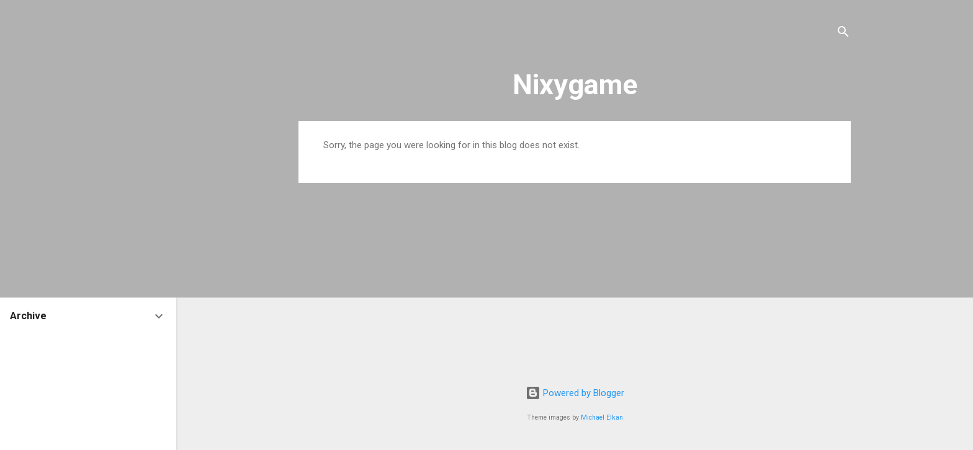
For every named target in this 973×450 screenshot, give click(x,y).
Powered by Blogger (575, 393)
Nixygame (575, 84)
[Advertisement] (574, 279)
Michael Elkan (602, 417)
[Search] (843, 34)
